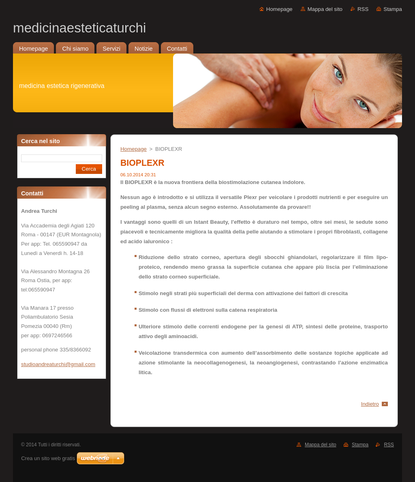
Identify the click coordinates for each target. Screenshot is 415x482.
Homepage (279, 9)
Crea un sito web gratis (48, 458)
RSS (362, 9)
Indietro (370, 404)
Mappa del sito (325, 9)
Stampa (392, 9)
